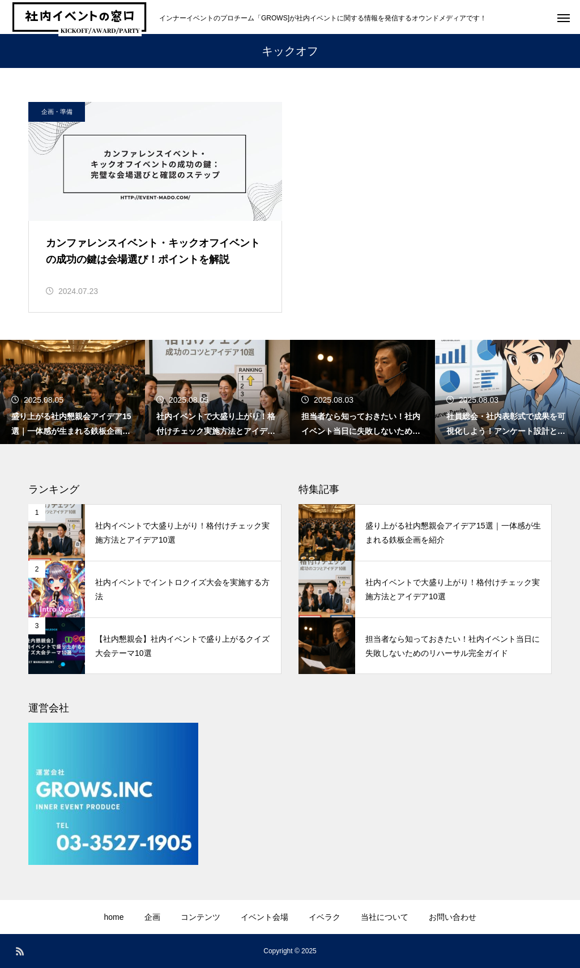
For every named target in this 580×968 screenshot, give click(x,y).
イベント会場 (264, 917)
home (113, 917)
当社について (384, 917)
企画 (152, 917)
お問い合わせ (452, 917)
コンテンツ (200, 917)
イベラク (324, 917)
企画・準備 (56, 111)
